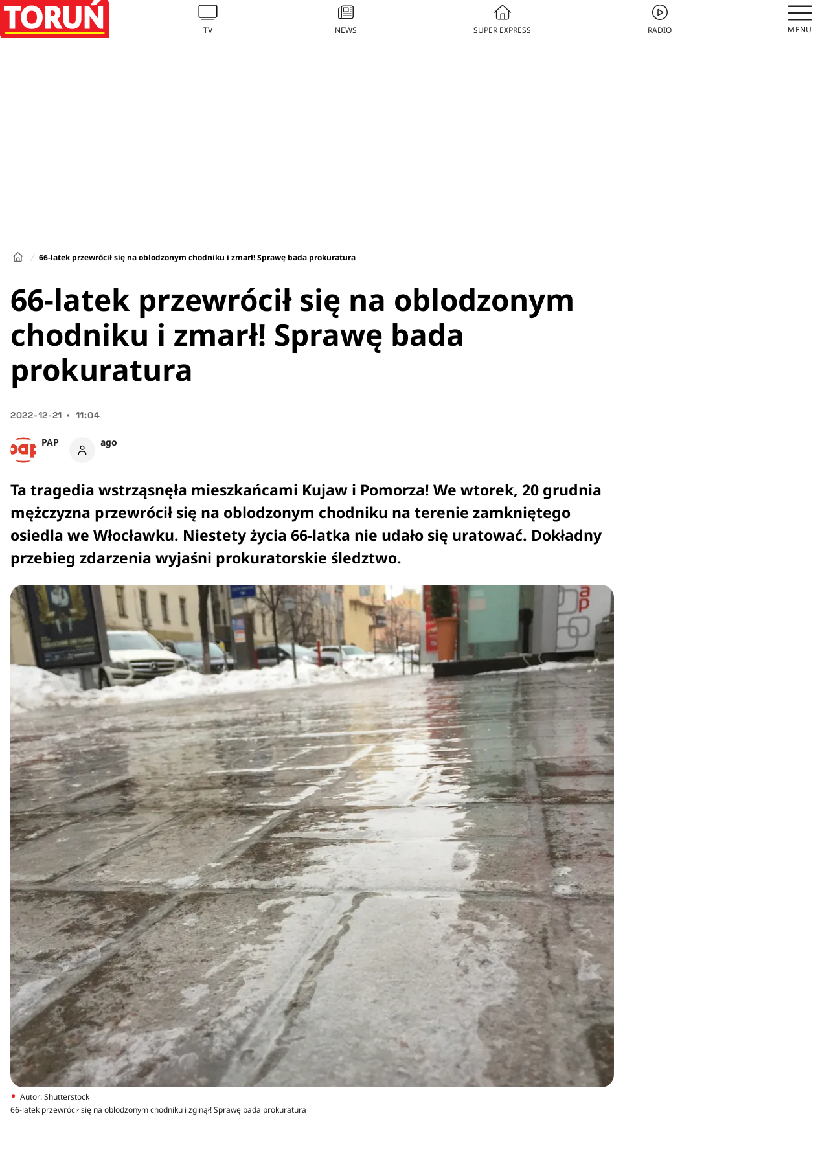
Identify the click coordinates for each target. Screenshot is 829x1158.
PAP (50, 442)
